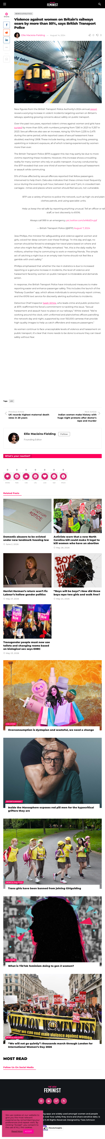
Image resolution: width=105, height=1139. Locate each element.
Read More (17, 1131)
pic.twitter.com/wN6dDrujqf (81, 220)
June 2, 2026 (10, 544)
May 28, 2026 (61, 547)
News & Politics (23, 14)
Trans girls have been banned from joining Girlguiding (44, 888)
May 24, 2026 (61, 599)
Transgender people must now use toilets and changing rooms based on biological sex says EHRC (26, 645)
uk (11, 401)
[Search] (100, 4)
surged (18, 127)
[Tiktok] (56, 1101)
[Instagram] (41, 1101)
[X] (64, 1101)
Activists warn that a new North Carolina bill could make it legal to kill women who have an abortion (77, 540)
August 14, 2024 (57, 35)
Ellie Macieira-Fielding (33, 35)
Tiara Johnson (87, 1120)
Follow (64, 434)
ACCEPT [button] (28, 1131)
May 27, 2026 (11, 599)
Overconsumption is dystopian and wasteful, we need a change (51, 729)
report (93, 109)
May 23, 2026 (11, 653)
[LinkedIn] (49, 1101)
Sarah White (49, 303)
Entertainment (14, 802)
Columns (11, 724)
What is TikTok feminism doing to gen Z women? (41, 965)
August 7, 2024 (82, 228)
